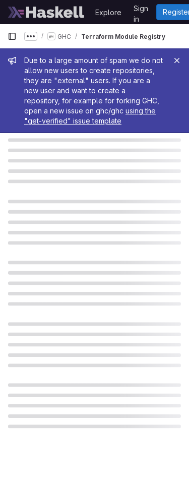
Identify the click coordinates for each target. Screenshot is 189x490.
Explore (108, 12)
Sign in (141, 10)
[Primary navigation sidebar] (12, 36)
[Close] (177, 60)
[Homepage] (46, 12)
